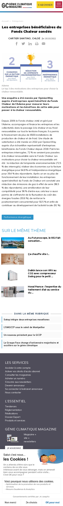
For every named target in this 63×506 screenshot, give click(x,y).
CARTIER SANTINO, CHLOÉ (24, 38)
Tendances (10, 406)
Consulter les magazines (18, 374)
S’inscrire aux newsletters (18, 381)
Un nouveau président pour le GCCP (23, 335)
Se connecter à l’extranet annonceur (24, 388)
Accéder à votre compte (17, 367)
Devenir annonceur (15, 385)
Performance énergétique (17, 217)
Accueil (5, 21)
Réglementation (13, 409)
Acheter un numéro (15, 378)
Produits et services (15, 420)
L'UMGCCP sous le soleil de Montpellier (24, 327)
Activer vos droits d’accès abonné (22, 371)
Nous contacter (13, 392)
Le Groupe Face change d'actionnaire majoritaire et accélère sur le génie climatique (31, 344)
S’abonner (45, 4)
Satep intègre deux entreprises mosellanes (26, 319)
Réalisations (11, 413)
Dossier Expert (12, 416)
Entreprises (17, 21)
